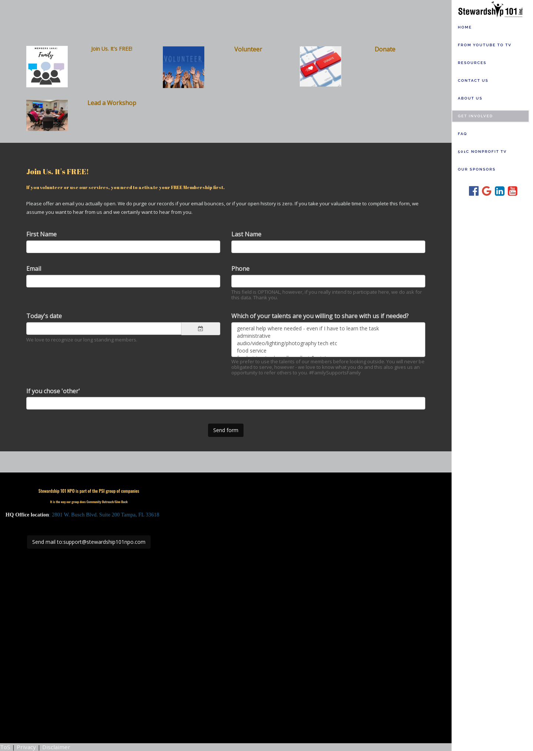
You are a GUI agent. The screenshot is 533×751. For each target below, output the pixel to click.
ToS (5, 747)
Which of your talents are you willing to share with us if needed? (320, 316)
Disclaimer (56, 747)
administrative (328, 336)
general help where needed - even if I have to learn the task (328, 328)
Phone (240, 269)
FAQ (462, 134)
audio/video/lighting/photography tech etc (328, 343)
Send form (225, 430)
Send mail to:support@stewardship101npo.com (88, 541)
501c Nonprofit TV (482, 151)
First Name (41, 234)
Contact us (473, 80)
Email (33, 269)
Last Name (246, 234)
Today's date (44, 316)
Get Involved (475, 116)
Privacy (26, 747)
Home (465, 27)
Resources (472, 63)
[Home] (492, 9)
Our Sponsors (477, 169)
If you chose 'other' (53, 391)
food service (328, 350)
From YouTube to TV (485, 45)
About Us (470, 98)
